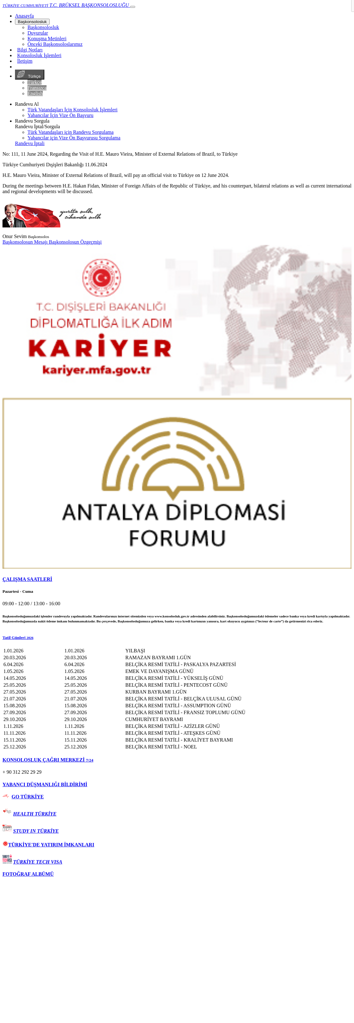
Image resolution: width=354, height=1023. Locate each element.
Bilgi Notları (29, 49)
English (35, 93)
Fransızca (37, 87)
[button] (177, 637)
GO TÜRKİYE (28, 796)
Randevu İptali (30, 143)
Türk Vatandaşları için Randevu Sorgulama (70, 132)
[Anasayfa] (24, 15)
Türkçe (29, 75)
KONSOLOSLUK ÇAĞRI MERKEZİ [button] (47, 759)
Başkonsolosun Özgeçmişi (75, 242)
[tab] (177, 579)
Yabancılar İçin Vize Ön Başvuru (60, 115)
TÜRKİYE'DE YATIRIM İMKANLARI (48, 844)
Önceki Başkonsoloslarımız (54, 44)
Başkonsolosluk (32, 21)
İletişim (24, 61)
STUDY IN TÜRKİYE (36, 831)
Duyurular (37, 33)
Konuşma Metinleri (46, 38)
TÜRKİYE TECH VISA (37, 862)
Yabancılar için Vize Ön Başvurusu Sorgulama (73, 137)
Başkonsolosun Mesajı (25, 242)
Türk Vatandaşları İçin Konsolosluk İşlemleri (72, 109)
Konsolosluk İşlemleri (39, 55)
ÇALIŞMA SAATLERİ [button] (27, 579)
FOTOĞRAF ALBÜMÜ (28, 874)
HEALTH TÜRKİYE (35, 813)
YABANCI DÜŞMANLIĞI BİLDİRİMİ (44, 784)
